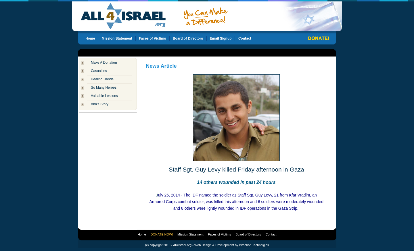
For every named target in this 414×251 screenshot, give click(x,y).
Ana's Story (99, 104)
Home (142, 234)
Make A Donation (104, 63)
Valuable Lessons (104, 96)
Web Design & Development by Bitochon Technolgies (231, 245)
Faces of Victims (219, 234)
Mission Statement (190, 234)
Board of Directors (248, 234)
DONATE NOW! (162, 234)
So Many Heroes (103, 87)
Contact (270, 234)
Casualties (99, 71)
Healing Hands (102, 79)
